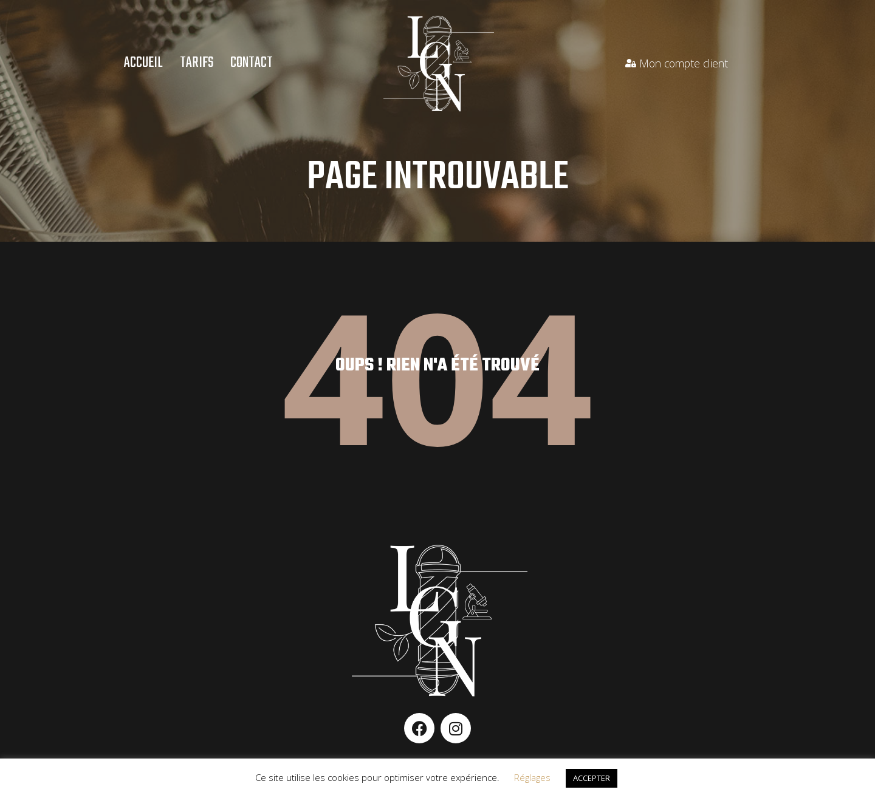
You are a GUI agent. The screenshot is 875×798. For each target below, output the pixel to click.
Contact (251, 63)
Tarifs (196, 63)
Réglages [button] (532, 777)
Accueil (143, 63)
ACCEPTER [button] (591, 777)
